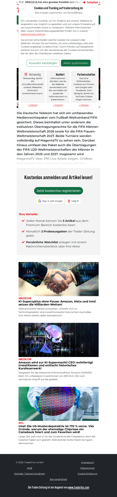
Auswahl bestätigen (43, 63)
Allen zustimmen (75, 63)
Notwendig (35, 74)
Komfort (60, 74)
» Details (32, 105)
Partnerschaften (86, 74)
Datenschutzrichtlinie (33, 34)
